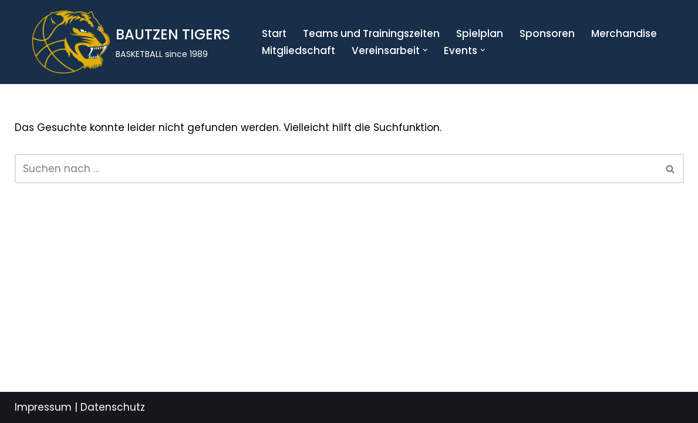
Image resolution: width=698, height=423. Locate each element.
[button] (425, 50)
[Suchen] (336, 168)
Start (274, 33)
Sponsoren (547, 33)
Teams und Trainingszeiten (371, 33)
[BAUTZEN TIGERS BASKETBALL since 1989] (125, 42)
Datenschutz (112, 407)
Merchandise (624, 33)
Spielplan (479, 33)
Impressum (43, 407)
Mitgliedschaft (298, 50)
